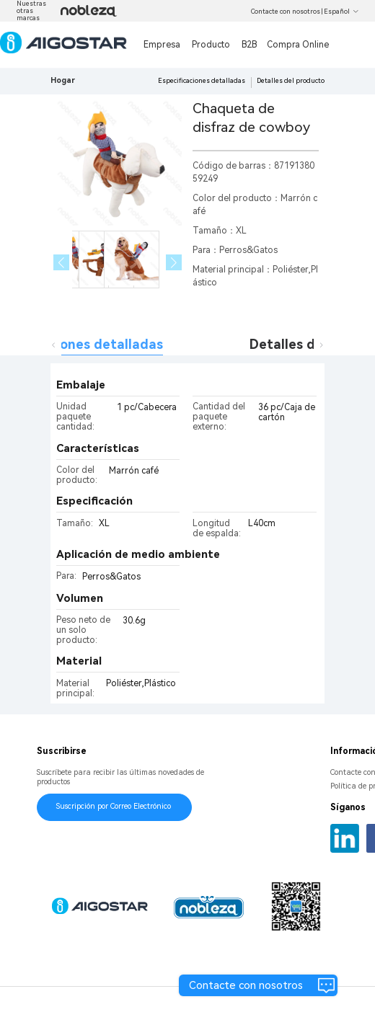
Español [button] (341, 11)
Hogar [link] (62, 80)
